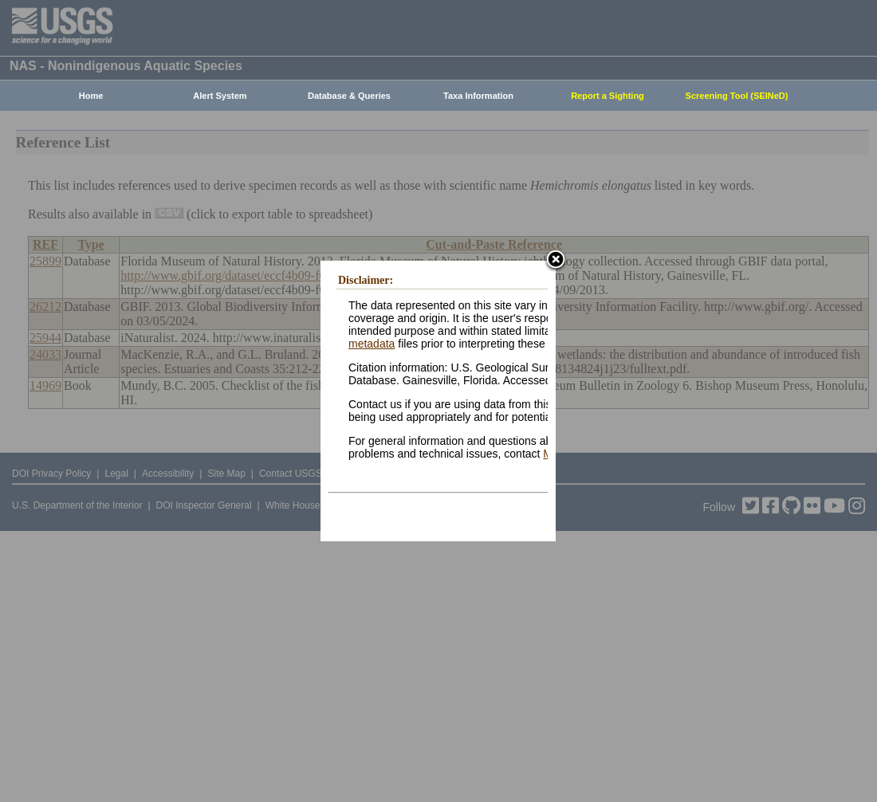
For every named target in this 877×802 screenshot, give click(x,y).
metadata (371, 343)
